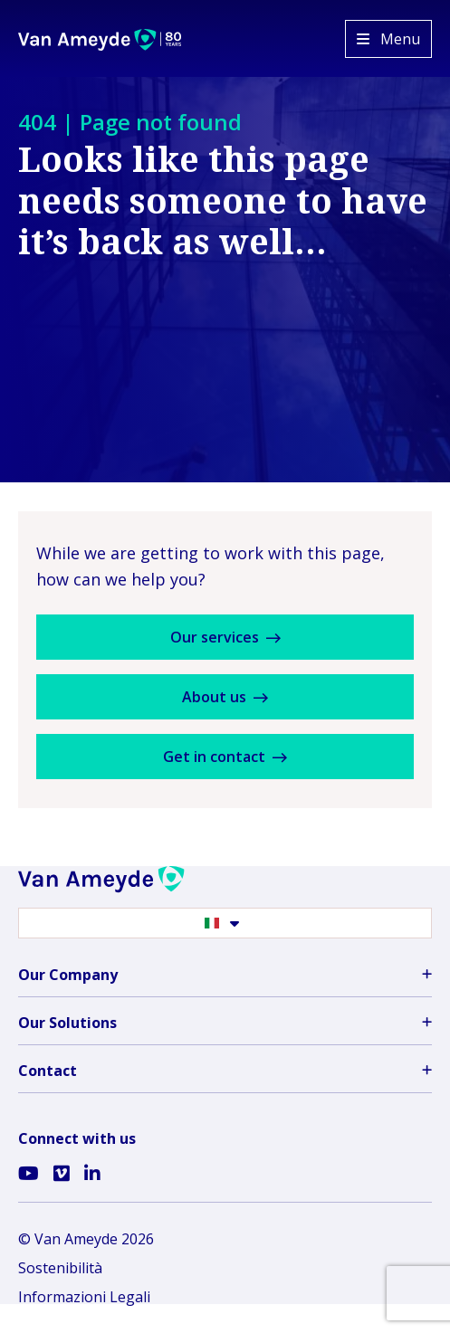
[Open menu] (388, 39)
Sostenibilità (60, 1268)
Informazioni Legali (84, 1297)
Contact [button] (225, 1070)
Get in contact (225, 756)
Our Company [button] (225, 974)
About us (225, 697)
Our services (225, 637)
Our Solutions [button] (225, 1022)
